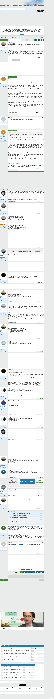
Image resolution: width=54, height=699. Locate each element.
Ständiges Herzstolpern (8, 37)
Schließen (21, 34)
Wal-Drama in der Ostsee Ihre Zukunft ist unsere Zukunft (17, 674)
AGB (27, 692)
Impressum (13, 692)
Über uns (10, 692)
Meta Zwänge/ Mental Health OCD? (12, 666)
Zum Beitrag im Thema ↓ (13, 114)
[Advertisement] (26, 360)
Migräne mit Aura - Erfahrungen (11, 672)
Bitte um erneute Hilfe (9, 659)
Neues (6, 5)
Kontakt (7, 692)
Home (2, 5)
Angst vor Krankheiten (21, 682)
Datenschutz (17, 692)
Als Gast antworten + (4, 39)
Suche (18, 5)
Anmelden (41, 7)
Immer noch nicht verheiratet (11, 656)
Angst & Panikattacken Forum (11, 682)
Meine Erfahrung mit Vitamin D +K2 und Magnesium (16, 648)
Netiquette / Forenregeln (31, 692)
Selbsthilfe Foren (12, 5)
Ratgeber (22, 5)
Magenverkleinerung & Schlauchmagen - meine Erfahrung (18, 669)
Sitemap (37, 692)
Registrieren (36, 7)
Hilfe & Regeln (31, 5)
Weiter (41, 572)
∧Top (51, 698)
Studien (37, 5)
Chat (26, 5)
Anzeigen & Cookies (23, 692)
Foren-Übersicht (3, 682)
